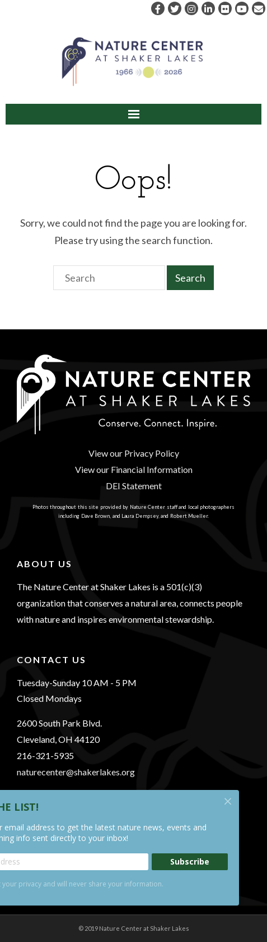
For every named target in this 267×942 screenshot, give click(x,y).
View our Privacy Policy (133, 453)
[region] (133, 622)
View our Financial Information (134, 469)
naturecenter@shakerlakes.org (76, 771)
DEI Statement (134, 485)
